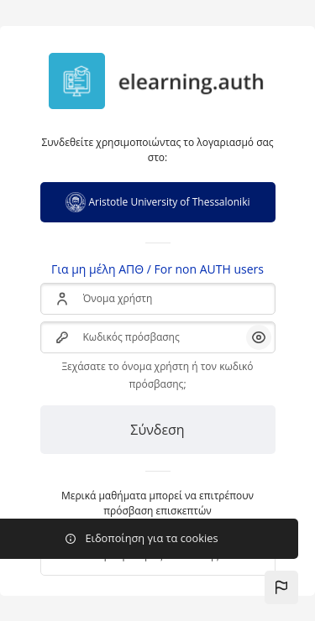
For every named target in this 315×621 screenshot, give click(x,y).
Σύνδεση (157, 429)
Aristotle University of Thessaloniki (158, 202)
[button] (281, 587)
